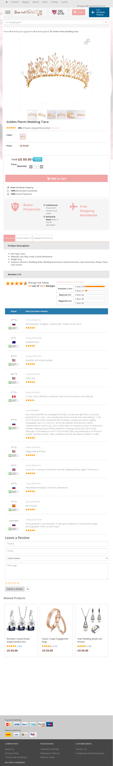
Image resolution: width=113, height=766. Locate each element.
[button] (88, 40)
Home (6, 31)
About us (9, 749)
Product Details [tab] (9, 238)
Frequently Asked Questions (90, 753)
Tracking (54, 2)
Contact (64, 2)
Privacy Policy (12, 753)
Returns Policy (47, 757)
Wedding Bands (42, 31)
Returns (36, 2)
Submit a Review (15, 589)
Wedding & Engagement (22, 31)
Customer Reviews (24, 238)
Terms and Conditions (16, 757)
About (44, 2)
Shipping (25, 2)
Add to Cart (56, 178)
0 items (80, 12)
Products (15, 2)
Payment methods (49, 749)
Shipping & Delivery (50, 753)
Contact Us (81, 749)
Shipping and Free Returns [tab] (42, 238)
